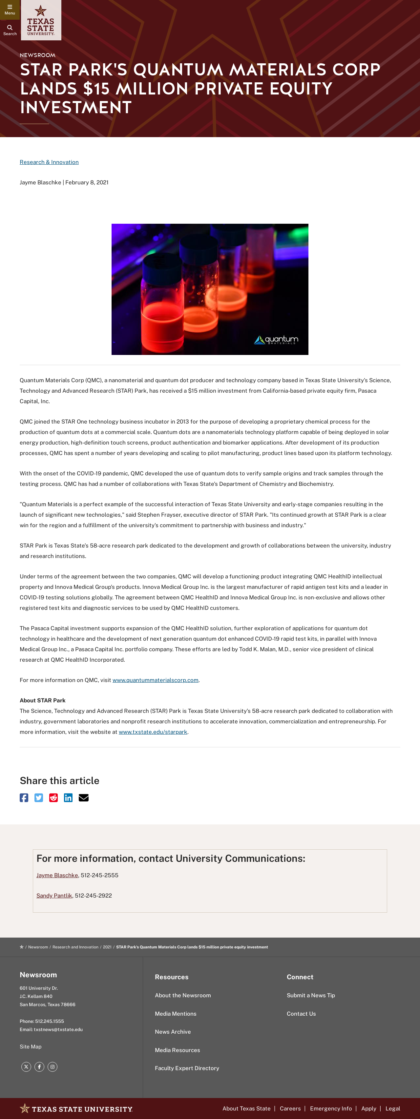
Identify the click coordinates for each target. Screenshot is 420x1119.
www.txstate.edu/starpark (153, 732)
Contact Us (301, 1013)
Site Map (31, 1047)
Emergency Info (331, 1108)
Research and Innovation (75, 947)
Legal (393, 1108)
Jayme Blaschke (57, 875)
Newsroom (37, 55)
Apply (368, 1108)
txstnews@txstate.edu (58, 1029)
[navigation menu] (10, 10)
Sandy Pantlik (54, 895)
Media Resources (177, 1050)
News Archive (173, 1031)
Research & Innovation (49, 162)
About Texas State (246, 1108)
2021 (107, 947)
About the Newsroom (183, 995)
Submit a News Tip (311, 995)
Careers (290, 1108)
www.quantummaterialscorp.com (156, 680)
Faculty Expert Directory (187, 1068)
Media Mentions (176, 1013)
